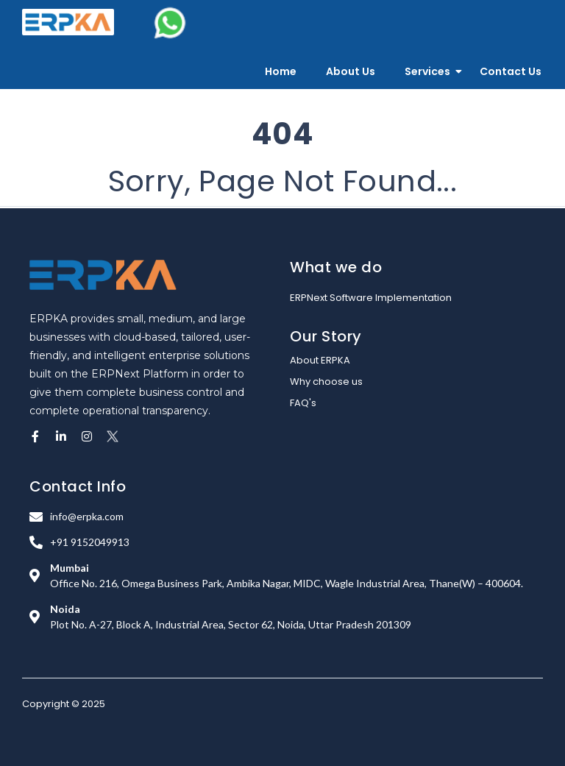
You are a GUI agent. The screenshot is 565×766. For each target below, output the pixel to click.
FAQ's (303, 403)
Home (280, 71)
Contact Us (510, 71)
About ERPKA (320, 360)
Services (428, 71)
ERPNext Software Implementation (371, 298)
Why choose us (326, 382)
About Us (350, 71)
